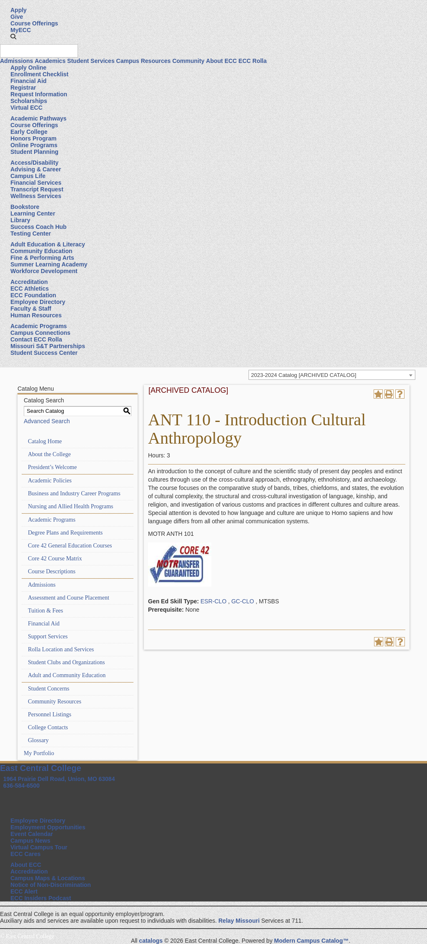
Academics (50, 61)
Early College (29, 131)
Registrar (23, 87)
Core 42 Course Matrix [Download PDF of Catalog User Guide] (55, 558)
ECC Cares (25, 854)
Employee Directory (37, 302)
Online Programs (34, 145)
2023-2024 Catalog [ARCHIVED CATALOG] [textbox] (303, 375)
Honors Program (33, 138)
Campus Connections (40, 332)
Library (20, 220)
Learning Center (32, 213)
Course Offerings (34, 23)
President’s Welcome (52, 467)
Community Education (41, 251)
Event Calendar (31, 834)
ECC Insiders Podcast (40, 898)
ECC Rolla (253, 61)
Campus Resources (143, 61)
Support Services (48, 636)
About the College (49, 454)
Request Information (38, 94)
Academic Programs (38, 326)
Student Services (91, 61)
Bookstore (24, 206)
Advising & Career (35, 169)
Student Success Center (44, 352)
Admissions (16, 61)
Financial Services (35, 182)
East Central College (40, 768)
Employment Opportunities (47, 827)
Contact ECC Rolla (36, 339)
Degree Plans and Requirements (65, 533)
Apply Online (28, 67)
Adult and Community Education (66, 675)
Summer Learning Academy (49, 264)
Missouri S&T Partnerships (47, 346)
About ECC (221, 61)
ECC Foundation (33, 295)
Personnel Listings (49, 714)
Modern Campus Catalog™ (311, 940)
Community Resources (54, 701)
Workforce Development (44, 271)
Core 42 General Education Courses (70, 545)
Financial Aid (28, 81)
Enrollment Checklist (39, 74)
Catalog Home (45, 441)
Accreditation (29, 282)
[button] (13, 37)
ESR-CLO (213, 601)
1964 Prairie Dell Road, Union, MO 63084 (59, 779)
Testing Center (30, 233)
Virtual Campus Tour (38, 847)
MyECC (20, 30)
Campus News (30, 840)
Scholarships (28, 101)
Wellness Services (35, 196)
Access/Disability (34, 162)
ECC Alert (24, 891)
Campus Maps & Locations (47, 878)
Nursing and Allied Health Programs (70, 506)
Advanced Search (47, 421)
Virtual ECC (26, 107)
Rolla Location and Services (61, 649)
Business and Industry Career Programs (74, 493)
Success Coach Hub (38, 226)
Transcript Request (36, 189)
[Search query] (39, 51)
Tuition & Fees (45, 611)
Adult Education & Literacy (47, 244)
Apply (18, 10)
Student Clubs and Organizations (66, 662)
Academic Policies (50, 480)
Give (16, 16)
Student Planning (34, 151)
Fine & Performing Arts (42, 257)
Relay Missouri (239, 920)
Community (188, 61)
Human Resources (36, 315)
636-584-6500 (21, 785)
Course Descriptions (51, 571)
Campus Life (27, 176)
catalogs (151, 940)
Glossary (38, 740)
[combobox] (332, 375)
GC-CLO (242, 601)
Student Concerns (48, 688)
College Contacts (48, 727)
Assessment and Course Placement (68, 598)
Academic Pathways (38, 118)
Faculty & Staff (30, 308)
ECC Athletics (29, 288)
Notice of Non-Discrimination (50, 884)
